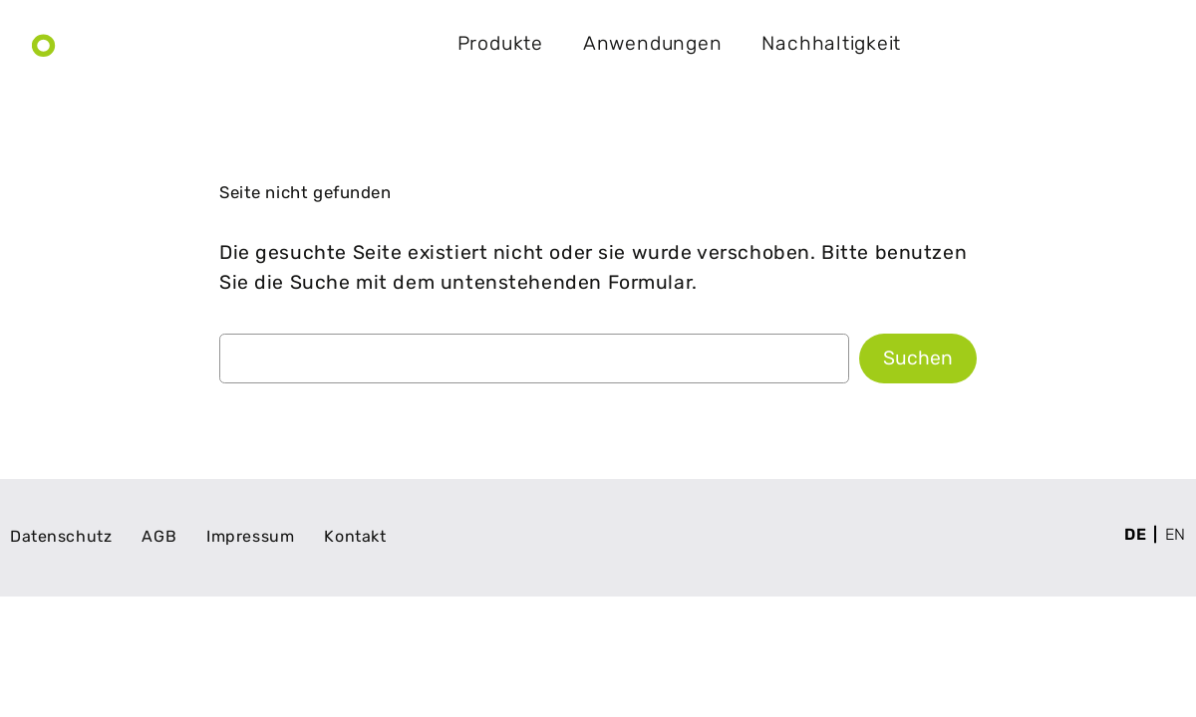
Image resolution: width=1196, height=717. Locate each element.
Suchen (918, 358)
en (1175, 534)
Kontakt (1105, 44)
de (1135, 534)
